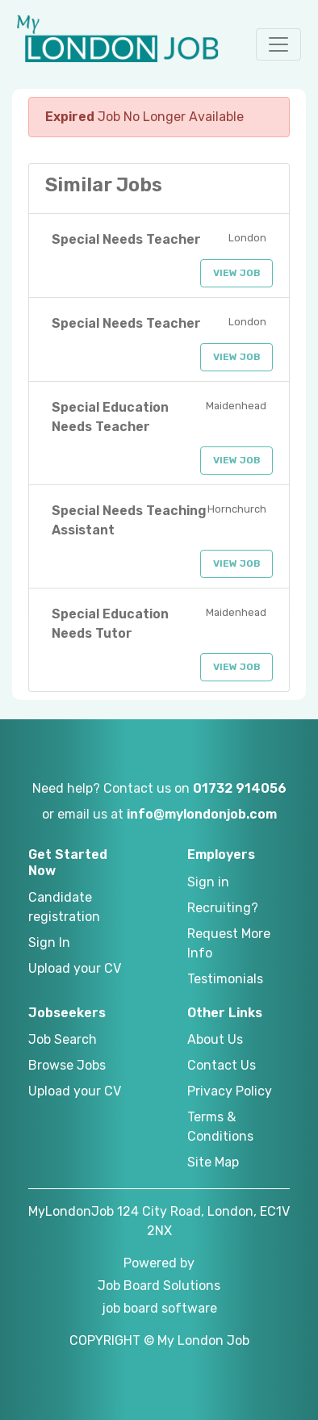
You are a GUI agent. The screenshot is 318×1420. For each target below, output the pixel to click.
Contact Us (221, 1065)
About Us (215, 1039)
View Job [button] (237, 273)
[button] (278, 44)
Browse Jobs (67, 1065)
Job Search (62, 1039)
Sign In (49, 942)
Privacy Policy (229, 1091)
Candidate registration (64, 907)
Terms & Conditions (220, 1126)
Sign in (208, 882)
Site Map (213, 1162)
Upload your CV (74, 968)
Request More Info (228, 943)
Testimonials (225, 978)
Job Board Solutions (159, 1285)
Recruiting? (222, 907)
